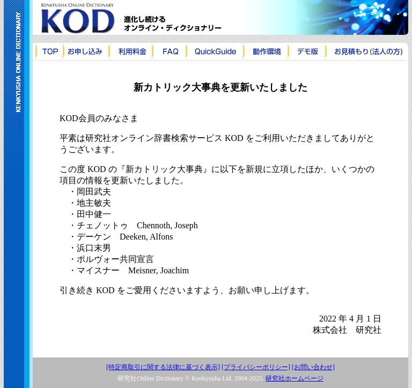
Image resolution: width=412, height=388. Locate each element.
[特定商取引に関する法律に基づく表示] (163, 367)
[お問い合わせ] (313, 367)
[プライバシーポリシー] (256, 367)
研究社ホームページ (294, 378)
